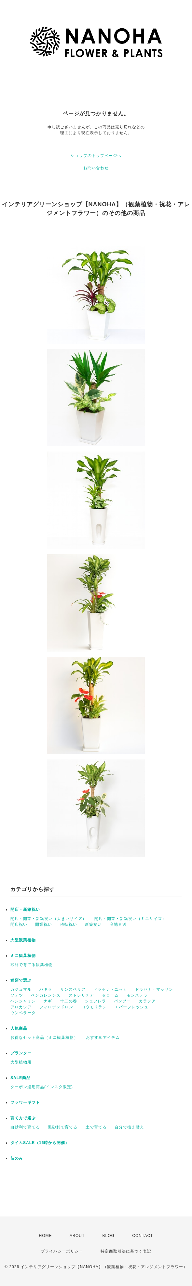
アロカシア (21, 1007)
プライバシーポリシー (62, 1251)
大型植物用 (21, 1062)
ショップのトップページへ (96, 155)
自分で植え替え (129, 1127)
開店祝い (18, 924)
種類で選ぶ (21, 980)
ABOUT (77, 1235)
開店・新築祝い (25, 909)
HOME (45, 1235)
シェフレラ (95, 1001)
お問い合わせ (96, 168)
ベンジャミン (23, 1001)
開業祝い (43, 924)
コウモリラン (94, 1007)
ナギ (48, 1001)
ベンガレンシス (46, 995)
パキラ (45, 989)
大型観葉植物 (23, 940)
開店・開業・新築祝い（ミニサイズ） (130, 918)
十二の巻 (68, 1001)
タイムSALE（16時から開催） (39, 1142)
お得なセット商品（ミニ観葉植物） (44, 1037)
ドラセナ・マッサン (154, 989)
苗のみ (16, 1158)
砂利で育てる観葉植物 (31, 964)
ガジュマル (21, 989)
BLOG (109, 1235)
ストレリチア (81, 995)
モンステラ (137, 995)
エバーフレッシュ (131, 1007)
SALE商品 (20, 1078)
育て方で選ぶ (23, 1118)
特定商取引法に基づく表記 (126, 1251)
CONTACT (142, 1235)
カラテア (147, 1001)
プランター (21, 1053)
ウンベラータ (23, 1013)
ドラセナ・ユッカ (110, 989)
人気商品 (18, 1028)
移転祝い (68, 924)
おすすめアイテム (103, 1037)
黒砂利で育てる (62, 1127)
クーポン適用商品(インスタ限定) (41, 1087)
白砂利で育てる (25, 1127)
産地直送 (118, 924)
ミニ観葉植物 (23, 955)
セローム (110, 995)
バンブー (122, 1001)
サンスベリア (73, 989)
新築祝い (93, 924)
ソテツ (16, 995)
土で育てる (96, 1127)
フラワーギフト (25, 1102)
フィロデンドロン (56, 1007)
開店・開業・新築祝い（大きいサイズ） (48, 918)
